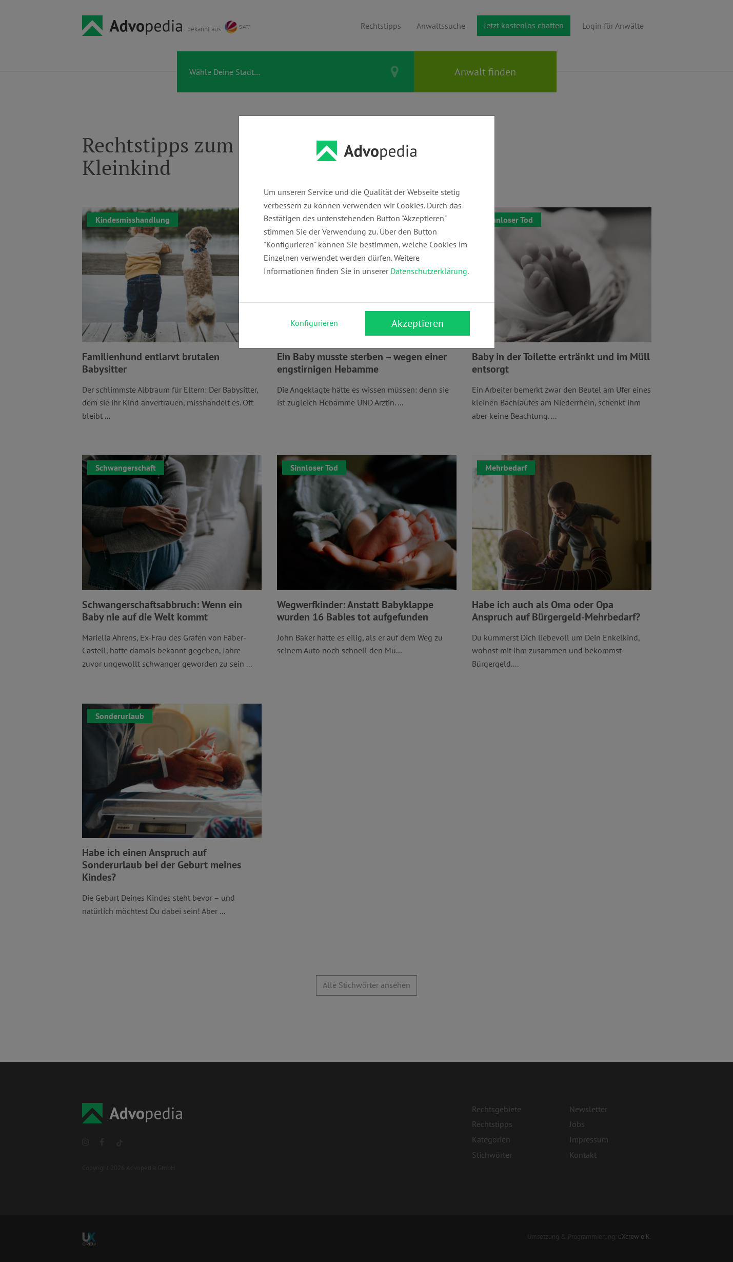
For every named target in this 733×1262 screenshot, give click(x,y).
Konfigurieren (314, 323)
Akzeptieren (417, 323)
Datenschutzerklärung (428, 271)
